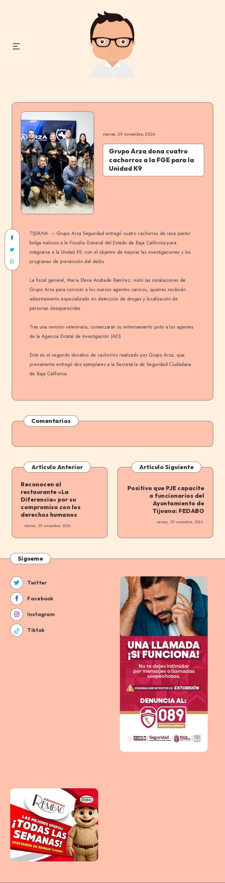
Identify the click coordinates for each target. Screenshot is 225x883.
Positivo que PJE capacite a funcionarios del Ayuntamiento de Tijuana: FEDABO (165, 499)
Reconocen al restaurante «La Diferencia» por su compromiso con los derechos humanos (51, 499)
